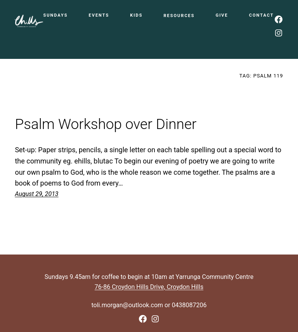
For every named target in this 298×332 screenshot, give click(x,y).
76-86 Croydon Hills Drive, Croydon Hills (149, 287)
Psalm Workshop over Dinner (105, 124)
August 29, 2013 (36, 194)
